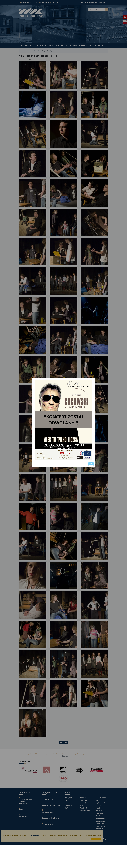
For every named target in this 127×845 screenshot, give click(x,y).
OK (91, 464)
